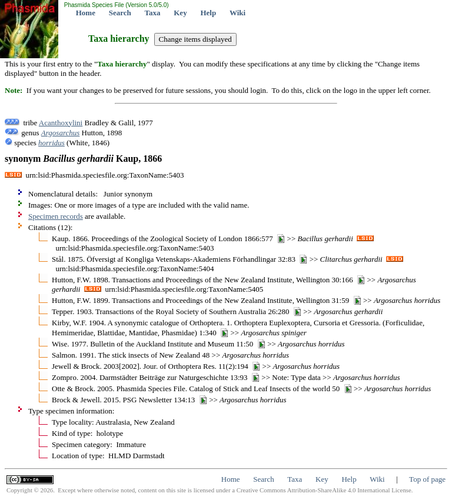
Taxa (153, 12)
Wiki (237, 12)
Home (85, 12)
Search (120, 12)
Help (208, 12)
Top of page (427, 479)
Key (180, 12)
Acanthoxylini (60, 122)
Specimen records (55, 216)
